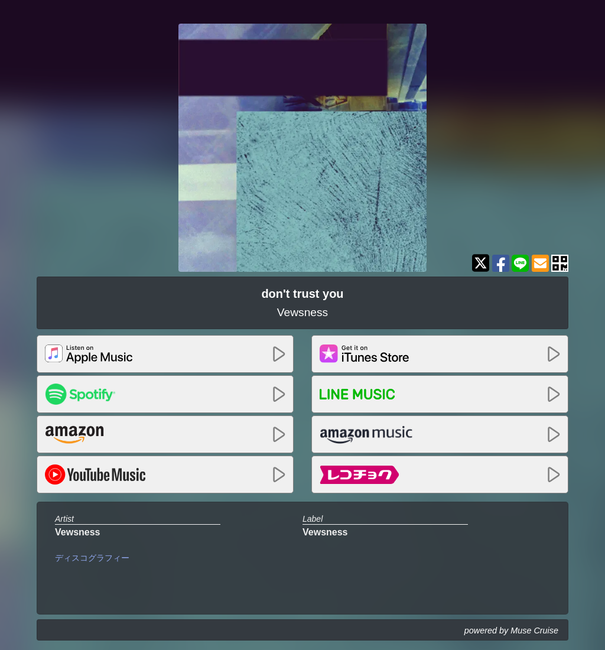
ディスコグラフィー (92, 558)
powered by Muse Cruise (511, 630)
